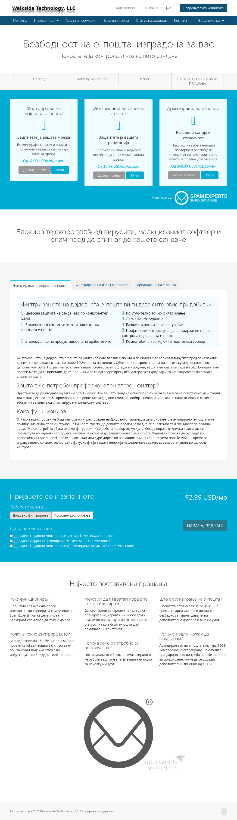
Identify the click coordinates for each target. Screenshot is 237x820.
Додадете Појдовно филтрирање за (61, 535)
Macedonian (127, 8)
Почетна (20, 21)
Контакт (180, 21)
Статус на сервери (151, 21)
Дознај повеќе (34, 170)
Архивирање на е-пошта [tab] (156, 285)
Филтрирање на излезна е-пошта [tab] (102, 285)
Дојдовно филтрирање (31, 515)
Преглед (39, 79)
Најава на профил (157, 8)
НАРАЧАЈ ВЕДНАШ (205, 525)
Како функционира (92, 79)
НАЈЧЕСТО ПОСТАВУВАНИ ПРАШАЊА (197, 81)
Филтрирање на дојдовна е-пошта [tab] (40, 285)
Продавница (46, 21)
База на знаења (116, 21)
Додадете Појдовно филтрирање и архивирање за (73, 545)
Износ (145, 79)
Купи (60, 170)
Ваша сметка (211, 21)
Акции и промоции (81, 21)
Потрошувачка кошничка (203, 8)
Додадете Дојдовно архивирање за (61, 541)
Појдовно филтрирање (72, 515)
